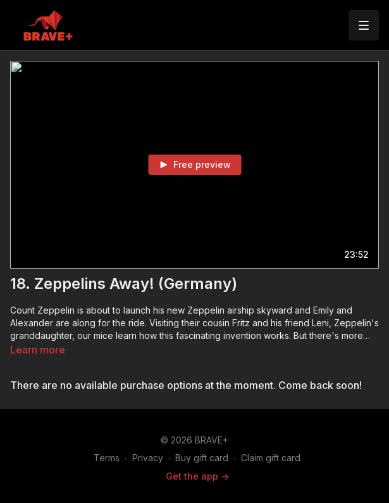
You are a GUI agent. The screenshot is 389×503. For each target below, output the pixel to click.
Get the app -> (197, 476)
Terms (107, 457)
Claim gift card (270, 457)
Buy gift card (201, 457)
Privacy (147, 457)
